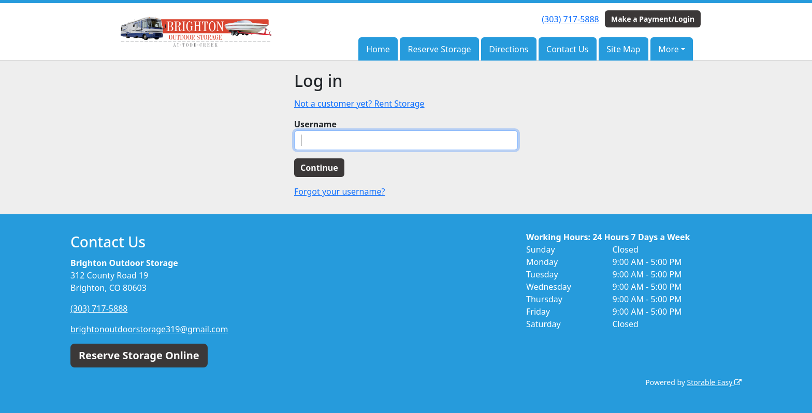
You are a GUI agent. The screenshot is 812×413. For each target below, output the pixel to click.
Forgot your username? (339, 191)
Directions (508, 49)
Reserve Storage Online (139, 355)
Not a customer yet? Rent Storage (359, 103)
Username (315, 124)
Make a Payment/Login (652, 19)
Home (378, 49)
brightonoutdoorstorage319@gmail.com (149, 329)
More (668, 49)
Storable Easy (714, 382)
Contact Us (567, 49)
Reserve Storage (439, 49)
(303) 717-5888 (570, 19)
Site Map (623, 49)
